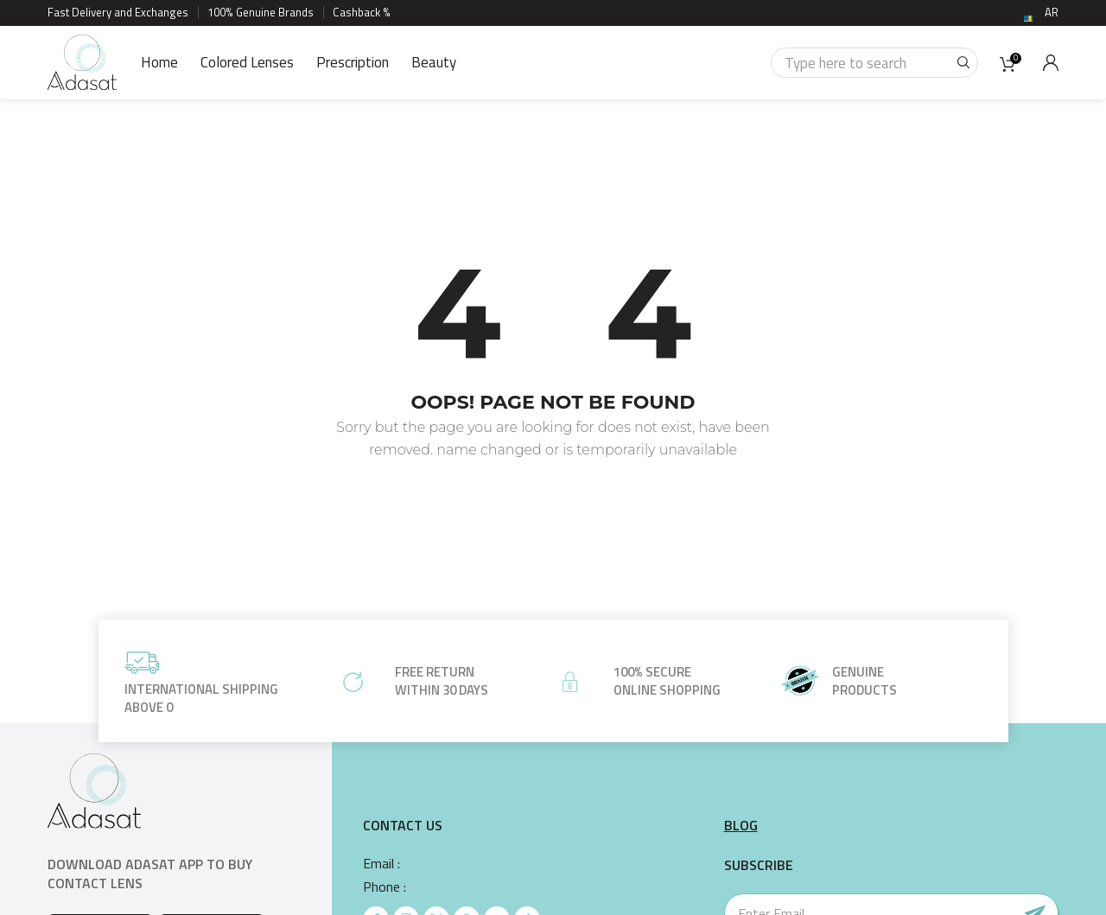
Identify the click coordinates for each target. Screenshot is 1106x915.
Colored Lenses (247, 62)
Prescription (352, 62)
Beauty (433, 62)
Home (159, 62)
